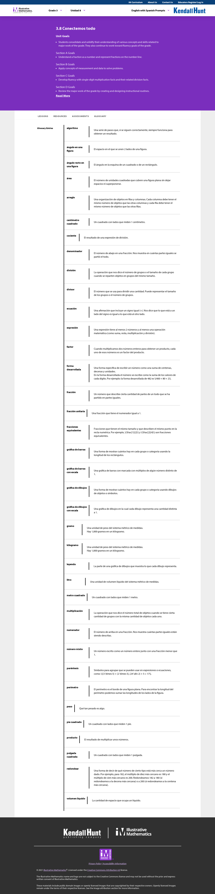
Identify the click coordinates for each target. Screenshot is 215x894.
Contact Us (167, 2)
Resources (60, 116)
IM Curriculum (136, 2)
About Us (152, 2)
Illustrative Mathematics (54, 870)
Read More (63, 96)
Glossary (100, 116)
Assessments (80, 116)
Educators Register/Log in (190, 2)
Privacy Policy (95, 863)
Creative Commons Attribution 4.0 (103, 870)
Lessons (43, 116)
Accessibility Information (114, 863)
